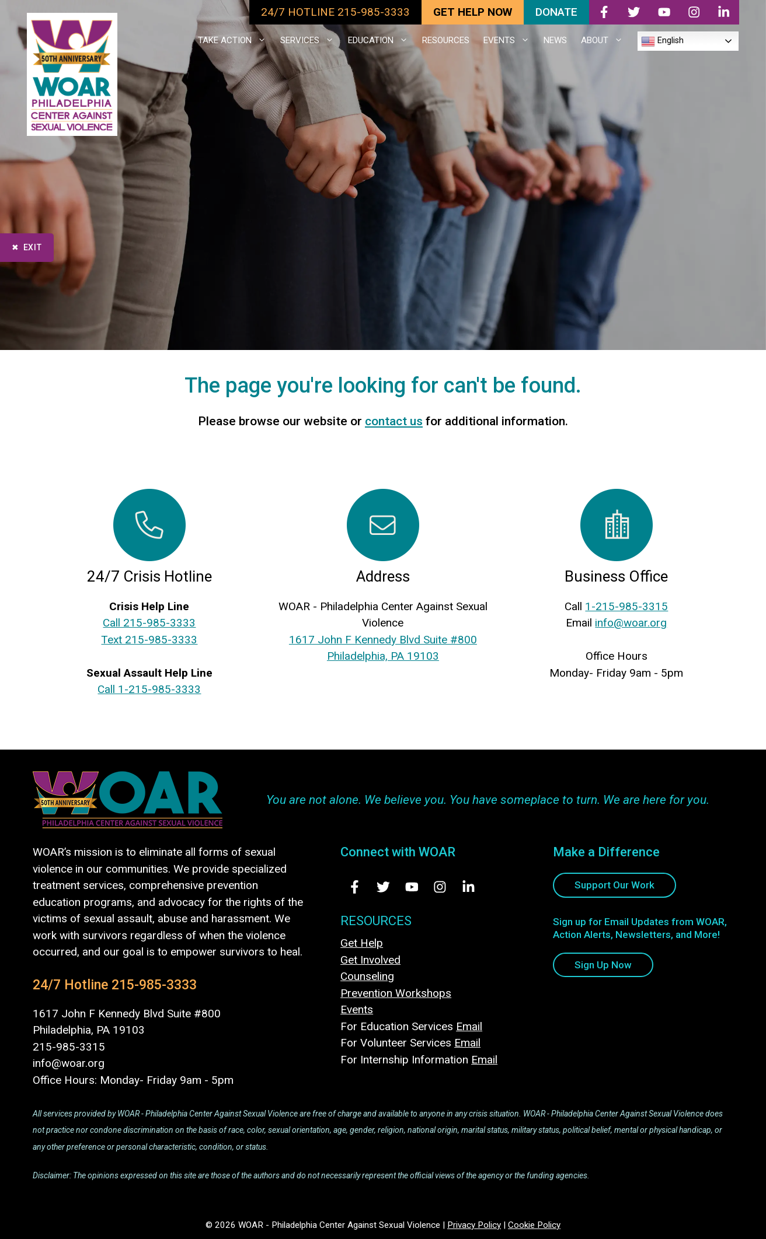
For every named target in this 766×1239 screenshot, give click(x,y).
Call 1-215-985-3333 (149, 689)
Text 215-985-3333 (149, 639)
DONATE (556, 12)
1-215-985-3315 (626, 606)
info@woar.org (631, 622)
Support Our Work (614, 885)
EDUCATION (381, 40)
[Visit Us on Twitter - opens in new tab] (383, 887)
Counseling (367, 976)
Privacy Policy (474, 1225)
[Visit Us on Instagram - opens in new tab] (440, 887)
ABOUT (605, 40)
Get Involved (370, 960)
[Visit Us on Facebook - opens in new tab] (354, 887)
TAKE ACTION (235, 40)
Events (356, 1009)
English (662, 41)
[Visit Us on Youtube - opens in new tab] (412, 887)
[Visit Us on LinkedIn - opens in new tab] (468, 887)
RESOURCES (445, 40)
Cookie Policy (534, 1225)
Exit (32, 247)
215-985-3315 (69, 1047)
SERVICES (310, 40)
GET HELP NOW (472, 12)
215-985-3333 (154, 985)
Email (469, 1026)
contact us (394, 421)
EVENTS (510, 40)
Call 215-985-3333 (149, 622)
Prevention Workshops (395, 993)
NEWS (555, 40)
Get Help (361, 943)
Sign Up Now (603, 965)
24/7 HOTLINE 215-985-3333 (335, 12)
